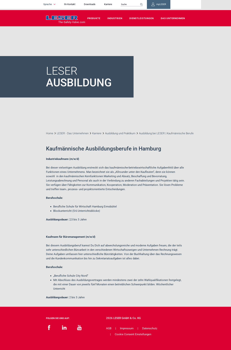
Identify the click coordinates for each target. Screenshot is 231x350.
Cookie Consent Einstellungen (133, 334)
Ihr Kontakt (81, 5)
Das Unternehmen (173, 18)
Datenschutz (149, 328)
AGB (108, 328)
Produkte (93, 18)
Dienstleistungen (141, 18)
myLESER (173, 5)
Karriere (119, 5)
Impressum (127, 328)
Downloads (101, 5)
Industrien (114, 18)
